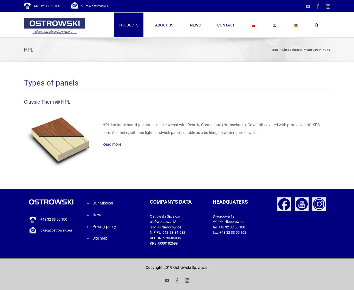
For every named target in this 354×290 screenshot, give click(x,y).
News (97, 215)
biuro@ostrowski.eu (96, 6)
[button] (316, 25)
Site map (100, 238)
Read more (111, 144)
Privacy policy (104, 226)
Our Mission (102, 203)
